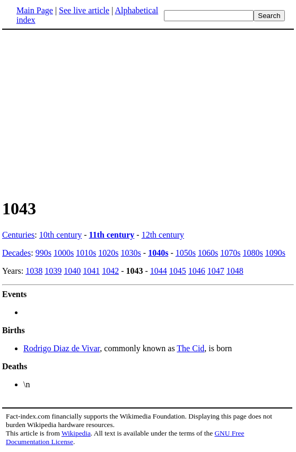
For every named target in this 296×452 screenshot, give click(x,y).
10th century (60, 234)
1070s (230, 252)
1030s (131, 252)
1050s (186, 252)
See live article (84, 10)
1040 (72, 270)
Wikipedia (76, 433)
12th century (163, 234)
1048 (235, 270)
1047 (215, 270)
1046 (196, 270)
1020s (108, 252)
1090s (275, 252)
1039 (53, 270)
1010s (86, 252)
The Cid (190, 348)
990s (43, 252)
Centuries (18, 234)
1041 (91, 270)
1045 (177, 270)
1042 (110, 270)
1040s (158, 252)
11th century (112, 234)
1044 (158, 270)
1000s (64, 252)
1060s (208, 252)
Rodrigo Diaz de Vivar (61, 348)
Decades (16, 252)
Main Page (34, 10)
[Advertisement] (91, 113)
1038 (33, 270)
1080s (252, 252)
